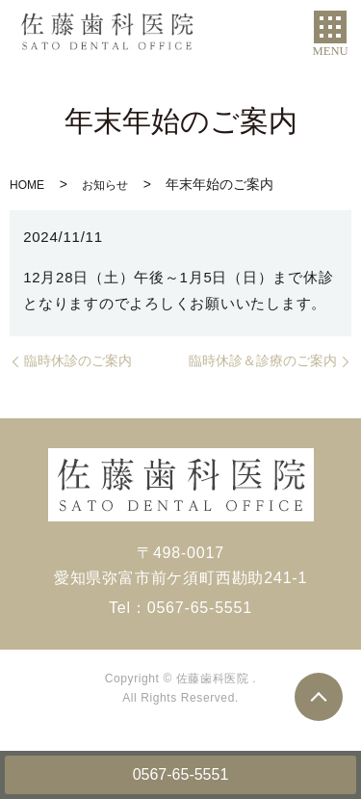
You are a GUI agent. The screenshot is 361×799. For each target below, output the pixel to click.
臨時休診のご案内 (78, 360)
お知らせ (105, 185)
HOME (27, 185)
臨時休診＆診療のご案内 (263, 360)
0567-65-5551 (181, 774)
